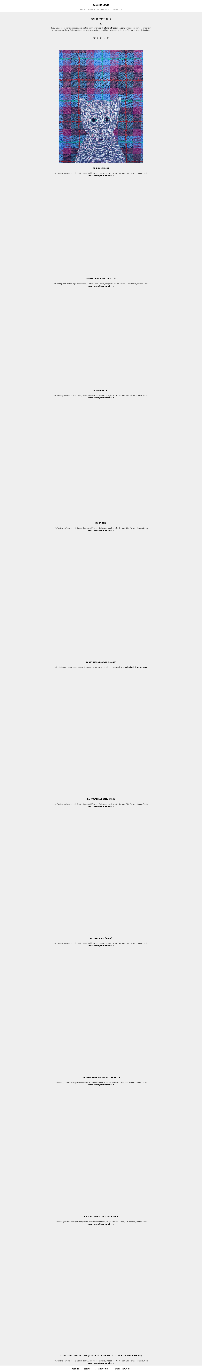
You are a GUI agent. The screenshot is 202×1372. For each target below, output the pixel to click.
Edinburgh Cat (101, 168)
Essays (87, 1369)
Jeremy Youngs (103, 1369)
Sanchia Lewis (101, 5)
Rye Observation (122, 1369)
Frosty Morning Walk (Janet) (101, 662)
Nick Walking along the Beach (101, 1216)
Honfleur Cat (101, 390)
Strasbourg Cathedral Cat (101, 278)
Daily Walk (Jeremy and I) (101, 799)
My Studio (101, 523)
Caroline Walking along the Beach (101, 1077)
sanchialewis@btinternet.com (111, 28)
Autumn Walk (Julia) (101, 938)
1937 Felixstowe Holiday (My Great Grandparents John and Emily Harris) (101, 1355)
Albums (75, 1369)
